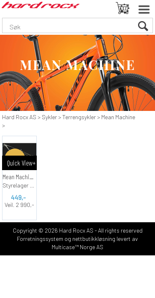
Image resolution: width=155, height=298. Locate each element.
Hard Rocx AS (19, 116)
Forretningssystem (40, 238)
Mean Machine (118, 116)
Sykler (49, 116)
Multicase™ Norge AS (77, 246)
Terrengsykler (79, 116)
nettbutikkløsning (93, 238)
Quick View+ (21, 163)
